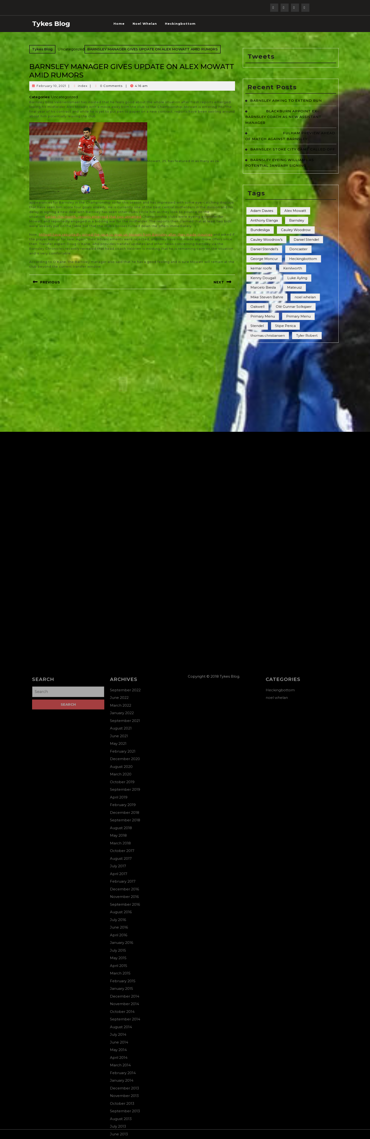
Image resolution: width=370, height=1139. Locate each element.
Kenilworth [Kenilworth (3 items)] (291, 235)
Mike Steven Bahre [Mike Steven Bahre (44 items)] (279, 248)
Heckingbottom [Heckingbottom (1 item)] (296, 230)
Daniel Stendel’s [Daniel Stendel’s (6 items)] (278, 226)
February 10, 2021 (51, 86)
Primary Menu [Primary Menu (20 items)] (294, 256)
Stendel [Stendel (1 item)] (275, 261)
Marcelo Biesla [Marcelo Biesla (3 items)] (278, 243)
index (83, 86)
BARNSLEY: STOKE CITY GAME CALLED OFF (291, 180)
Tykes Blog (51, 24)
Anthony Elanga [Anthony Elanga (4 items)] (278, 213)
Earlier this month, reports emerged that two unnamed (93, 216)
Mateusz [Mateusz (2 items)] (292, 243)
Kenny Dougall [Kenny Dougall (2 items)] (278, 239)
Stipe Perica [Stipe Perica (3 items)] (288, 261)
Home (119, 23)
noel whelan (145, 23)
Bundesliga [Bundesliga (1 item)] (276, 217)
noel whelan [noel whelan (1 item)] (297, 248)
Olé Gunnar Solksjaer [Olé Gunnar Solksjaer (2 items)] (292, 252)
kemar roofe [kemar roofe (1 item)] (277, 235)
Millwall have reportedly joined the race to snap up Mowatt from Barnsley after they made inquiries (125, 234)
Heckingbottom (180, 23)
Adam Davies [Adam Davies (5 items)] (277, 208)
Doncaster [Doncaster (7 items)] (294, 226)
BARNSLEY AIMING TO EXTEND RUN (288, 158)
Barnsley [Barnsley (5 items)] (293, 213)
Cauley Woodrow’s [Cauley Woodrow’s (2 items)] (279, 221)
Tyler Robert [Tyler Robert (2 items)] (298, 265)
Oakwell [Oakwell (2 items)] (275, 252)
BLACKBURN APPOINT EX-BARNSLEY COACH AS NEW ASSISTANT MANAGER (287, 165)
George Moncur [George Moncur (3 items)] (278, 230)
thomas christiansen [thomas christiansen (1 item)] (280, 265)
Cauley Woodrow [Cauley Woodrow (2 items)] (293, 217)
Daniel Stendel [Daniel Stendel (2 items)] (298, 221)
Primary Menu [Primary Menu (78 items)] (277, 256)
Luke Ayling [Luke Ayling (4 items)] (293, 239)
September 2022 (125, 1137)
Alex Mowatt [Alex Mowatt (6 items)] (293, 208)
